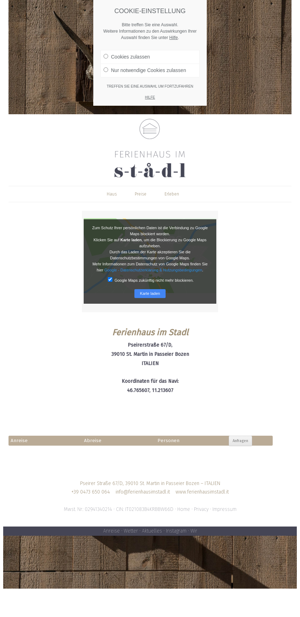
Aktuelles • (154, 531)
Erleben (172, 194)
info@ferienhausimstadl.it (143, 492)
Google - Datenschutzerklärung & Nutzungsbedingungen (153, 270)
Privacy (201, 509)
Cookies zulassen (127, 52)
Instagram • (178, 531)
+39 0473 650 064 (90, 492)
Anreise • (113, 531)
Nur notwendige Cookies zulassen (145, 65)
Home (183, 509)
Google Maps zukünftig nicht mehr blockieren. (151, 279)
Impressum (224, 509)
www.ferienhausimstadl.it (202, 492)
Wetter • (133, 531)
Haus (112, 194)
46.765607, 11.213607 (150, 390)
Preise (140, 194)
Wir (193, 531)
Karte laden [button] (150, 293)
